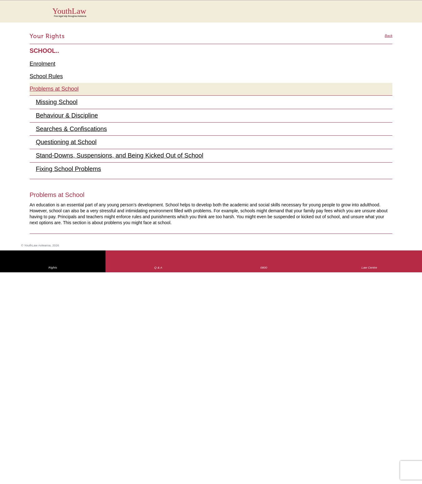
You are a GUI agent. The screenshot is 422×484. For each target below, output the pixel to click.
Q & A (158, 269)
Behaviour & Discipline (68, 116)
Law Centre (369, 269)
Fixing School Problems (69, 170)
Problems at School (55, 89)
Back (388, 36)
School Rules (47, 76)
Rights (52, 269)
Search (383, 15)
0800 (263, 269)
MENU (396, 11)
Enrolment (43, 64)
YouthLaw (222, 12)
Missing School (57, 102)
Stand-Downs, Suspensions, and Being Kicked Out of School (122, 157)
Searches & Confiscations (73, 130)
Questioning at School (67, 143)
